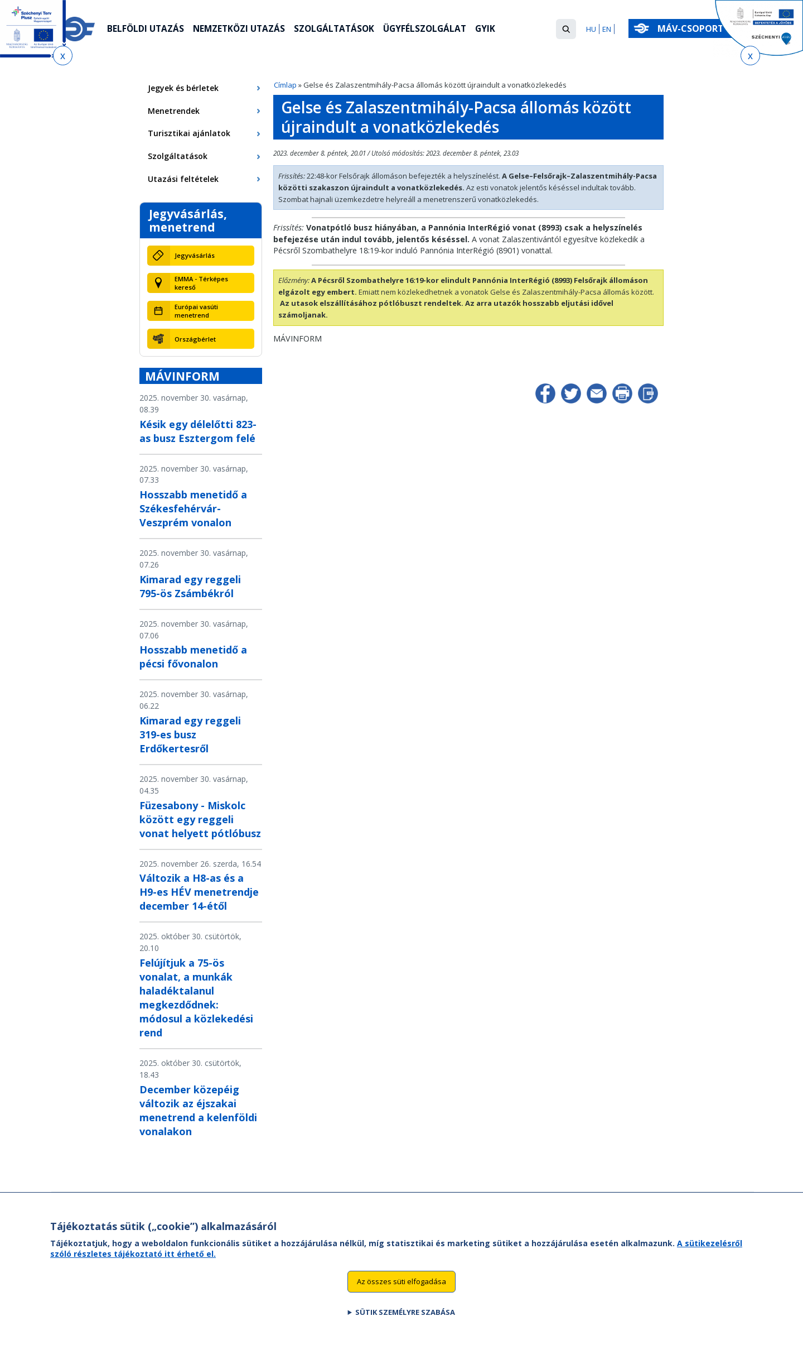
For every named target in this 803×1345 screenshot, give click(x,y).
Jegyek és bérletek (183, 88)
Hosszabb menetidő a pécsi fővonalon (193, 656)
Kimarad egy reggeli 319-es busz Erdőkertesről (190, 734)
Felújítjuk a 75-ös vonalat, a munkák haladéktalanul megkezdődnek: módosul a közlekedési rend (196, 997)
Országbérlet (195, 339)
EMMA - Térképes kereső (201, 283)
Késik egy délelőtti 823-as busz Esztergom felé (198, 431)
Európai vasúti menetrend (196, 310)
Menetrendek (174, 110)
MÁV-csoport (692, 28)
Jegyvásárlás (195, 255)
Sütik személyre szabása (405, 1326)
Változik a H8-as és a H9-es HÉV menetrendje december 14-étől (199, 891)
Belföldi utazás (146, 29)
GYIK (496, 29)
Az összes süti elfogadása (401, 1295)
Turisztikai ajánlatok (189, 133)
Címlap (285, 85)
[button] (566, 29)
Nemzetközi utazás (242, 29)
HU (591, 29)
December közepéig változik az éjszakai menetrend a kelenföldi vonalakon (198, 1110)
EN (606, 29)
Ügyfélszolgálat (434, 29)
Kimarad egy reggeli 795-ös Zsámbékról (190, 586)
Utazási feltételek (183, 179)
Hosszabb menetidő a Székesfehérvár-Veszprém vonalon (193, 508)
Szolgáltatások (340, 29)
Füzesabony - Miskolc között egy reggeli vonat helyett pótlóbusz (200, 819)
